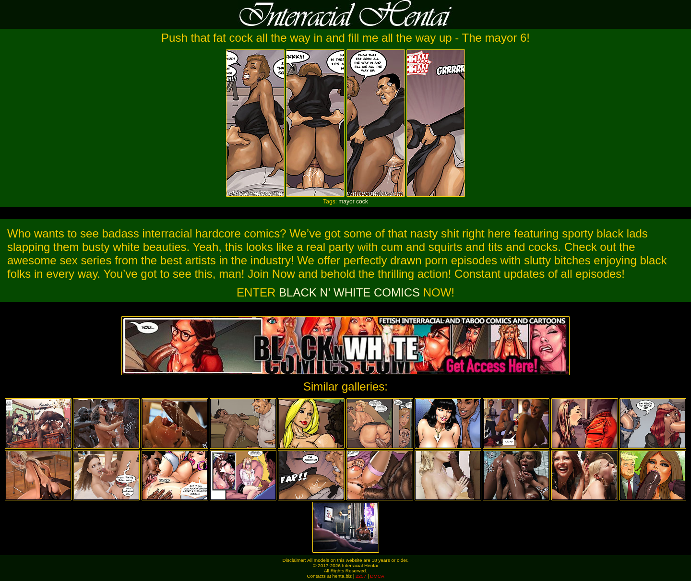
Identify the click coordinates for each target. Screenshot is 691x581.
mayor (346, 201)
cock (362, 201)
